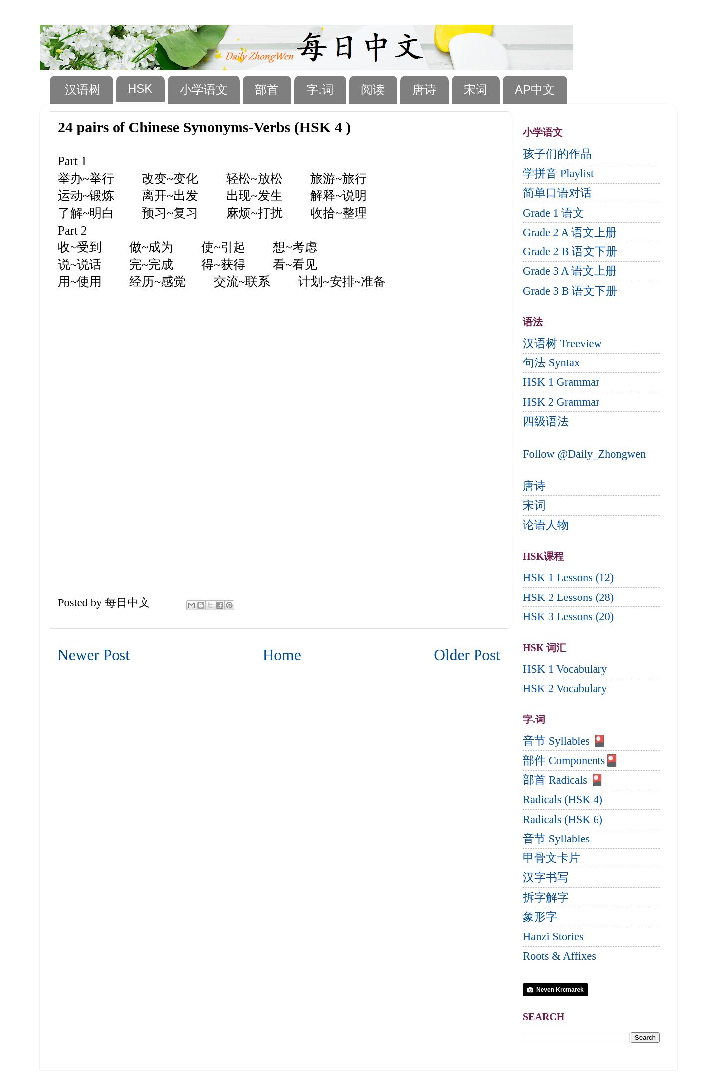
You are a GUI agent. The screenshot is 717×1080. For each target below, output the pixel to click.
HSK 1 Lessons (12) (568, 577)
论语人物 (546, 525)
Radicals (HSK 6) (562, 819)
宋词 (475, 89)
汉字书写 (546, 877)
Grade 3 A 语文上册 (570, 271)
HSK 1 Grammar (561, 382)
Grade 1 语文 (553, 213)
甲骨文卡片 (551, 858)
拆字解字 (546, 897)
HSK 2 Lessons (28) (568, 597)
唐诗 (424, 89)
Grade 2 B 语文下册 (570, 251)
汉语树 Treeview (562, 343)
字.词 (320, 89)
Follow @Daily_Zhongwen (584, 454)
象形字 (540, 917)
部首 (267, 89)
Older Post (467, 655)
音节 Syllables (556, 839)
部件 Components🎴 (571, 760)
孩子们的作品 (557, 154)
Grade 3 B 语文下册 (570, 291)
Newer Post (93, 655)
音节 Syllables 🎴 (564, 741)
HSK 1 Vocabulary (565, 669)
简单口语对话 (557, 193)
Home (282, 655)
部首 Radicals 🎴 (563, 780)
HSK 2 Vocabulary (565, 688)
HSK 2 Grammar (561, 402)
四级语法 (546, 421)
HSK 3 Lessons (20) (568, 616)
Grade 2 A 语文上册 (570, 232)
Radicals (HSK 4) (562, 799)
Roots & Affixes (559, 956)
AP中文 (535, 89)
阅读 (373, 89)
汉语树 (83, 89)
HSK (140, 88)
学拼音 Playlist (558, 173)
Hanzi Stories (553, 936)
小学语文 (204, 89)
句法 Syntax (551, 363)
